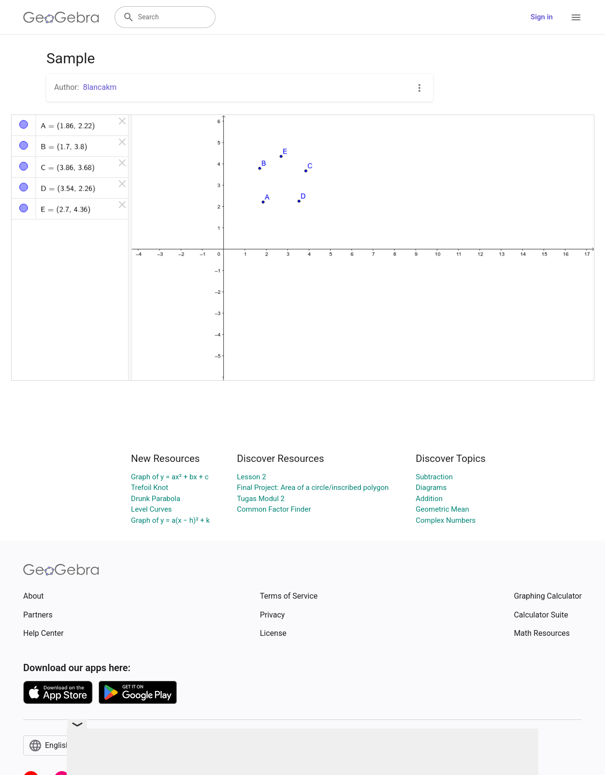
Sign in (542, 17)
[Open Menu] (576, 17)
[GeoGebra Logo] (61, 17)
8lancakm (100, 87)
